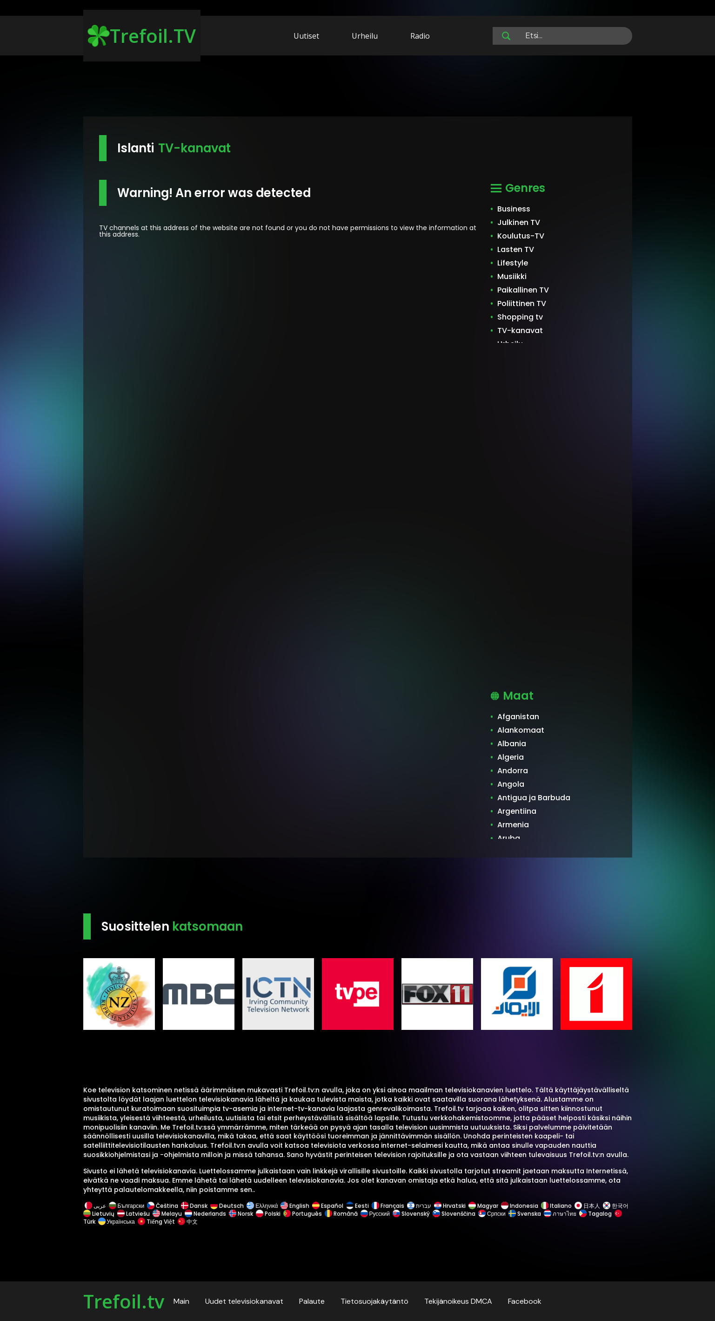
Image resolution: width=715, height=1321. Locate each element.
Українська (116, 1222)
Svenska (524, 1214)
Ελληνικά (262, 1206)
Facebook (524, 1301)
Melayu (167, 1214)
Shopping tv (520, 317)
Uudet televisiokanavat (244, 1301)
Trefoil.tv (123, 1301)
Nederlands (205, 1214)
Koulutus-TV (520, 236)
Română (341, 1214)
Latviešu (133, 1214)
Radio (420, 36)
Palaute (312, 1301)
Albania (511, 743)
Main (181, 1301)
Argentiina (516, 811)
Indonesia (520, 1206)
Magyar (483, 1206)
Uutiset (306, 36)
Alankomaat (520, 730)
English (295, 1206)
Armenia (513, 824)
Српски (492, 1214)
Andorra (512, 770)
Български (126, 1206)
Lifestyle (512, 263)
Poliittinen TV (521, 303)
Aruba (508, 838)
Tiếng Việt (156, 1222)
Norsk (240, 1214)
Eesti (357, 1206)
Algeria (510, 757)
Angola (510, 784)
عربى (95, 1206)
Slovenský (411, 1214)
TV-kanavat (520, 330)
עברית (419, 1206)
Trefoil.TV (141, 35)
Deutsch (227, 1206)
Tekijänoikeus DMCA (458, 1301)
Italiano (556, 1206)
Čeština (163, 1206)
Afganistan (518, 716)
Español (328, 1206)
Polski (268, 1214)
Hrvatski (450, 1206)
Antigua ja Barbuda (533, 797)
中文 (187, 1222)
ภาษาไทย (560, 1214)
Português (302, 1214)
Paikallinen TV (523, 290)
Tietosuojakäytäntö (374, 1301)
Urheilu (365, 36)
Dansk (194, 1206)
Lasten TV (515, 249)
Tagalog (595, 1214)
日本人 (587, 1206)
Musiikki (512, 276)
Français (388, 1206)
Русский (375, 1214)
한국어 (615, 1206)
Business (513, 209)
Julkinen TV (518, 222)
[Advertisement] (357, 88)
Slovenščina (454, 1214)
